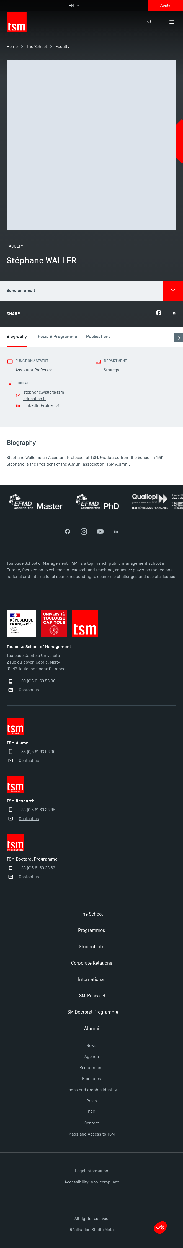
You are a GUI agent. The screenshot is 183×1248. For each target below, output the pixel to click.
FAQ (91, 1112)
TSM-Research (92, 996)
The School (36, 46)
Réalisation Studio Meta (92, 1229)
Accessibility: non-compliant (92, 1182)
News (91, 1045)
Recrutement (91, 1067)
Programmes (91, 930)
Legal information (91, 1171)
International (91, 979)
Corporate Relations (91, 963)
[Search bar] (150, 22)
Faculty (62, 46)
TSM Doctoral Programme (91, 1012)
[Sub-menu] (172, 22)
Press (91, 1100)
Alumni (91, 1028)
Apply (165, 5)
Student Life (91, 947)
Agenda (91, 1056)
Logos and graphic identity (91, 1089)
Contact (91, 1123)
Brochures (91, 1078)
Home (12, 46)
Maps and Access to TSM (91, 1134)
